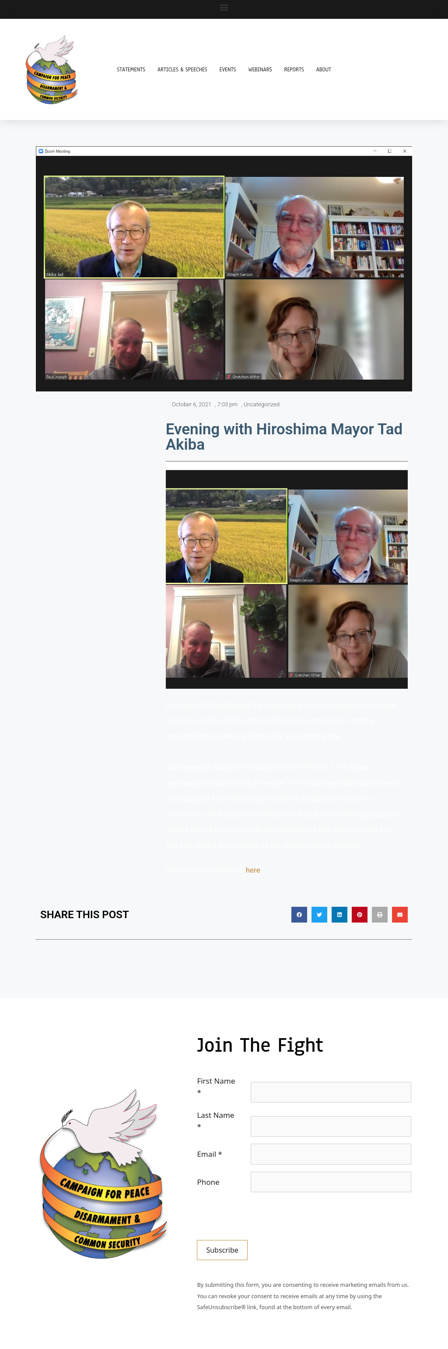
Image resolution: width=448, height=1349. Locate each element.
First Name (216, 1086)
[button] (224, 7)
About (323, 69)
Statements (131, 69)
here (253, 870)
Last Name (215, 1120)
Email (209, 1154)
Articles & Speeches (182, 69)
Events (228, 69)
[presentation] (263, 1216)
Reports (294, 69)
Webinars (260, 69)
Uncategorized (262, 404)
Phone (208, 1182)
